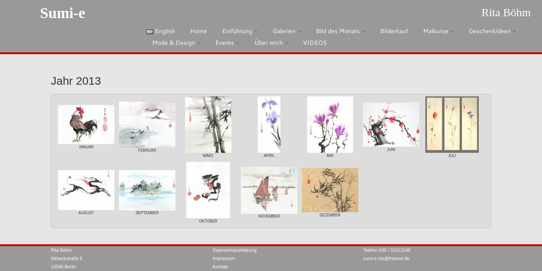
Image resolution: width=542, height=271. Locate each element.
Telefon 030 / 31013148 (386, 250)
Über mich (271, 42)
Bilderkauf (394, 31)
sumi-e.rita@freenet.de (386, 258)
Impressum (224, 258)
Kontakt (220, 266)
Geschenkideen (492, 31)
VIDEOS (315, 42)
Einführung (239, 31)
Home (198, 31)
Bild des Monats (340, 31)
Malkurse (438, 31)
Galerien (287, 31)
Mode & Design (176, 42)
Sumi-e (62, 13)
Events (227, 42)
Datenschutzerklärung (235, 250)
